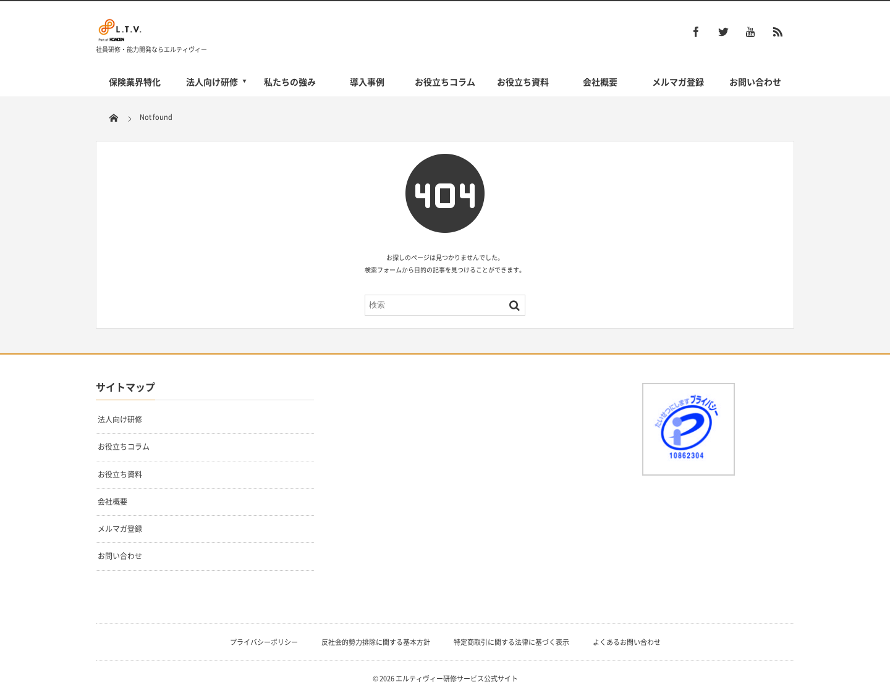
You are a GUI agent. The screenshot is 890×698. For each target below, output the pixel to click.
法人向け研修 (212, 81)
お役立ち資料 (523, 81)
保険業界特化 (135, 81)
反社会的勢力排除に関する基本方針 (375, 642)
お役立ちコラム (445, 81)
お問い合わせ (755, 81)
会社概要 (600, 81)
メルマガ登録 (678, 81)
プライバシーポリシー (264, 642)
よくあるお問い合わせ (627, 642)
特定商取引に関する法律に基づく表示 (511, 642)
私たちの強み (290, 81)
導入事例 (367, 81)
